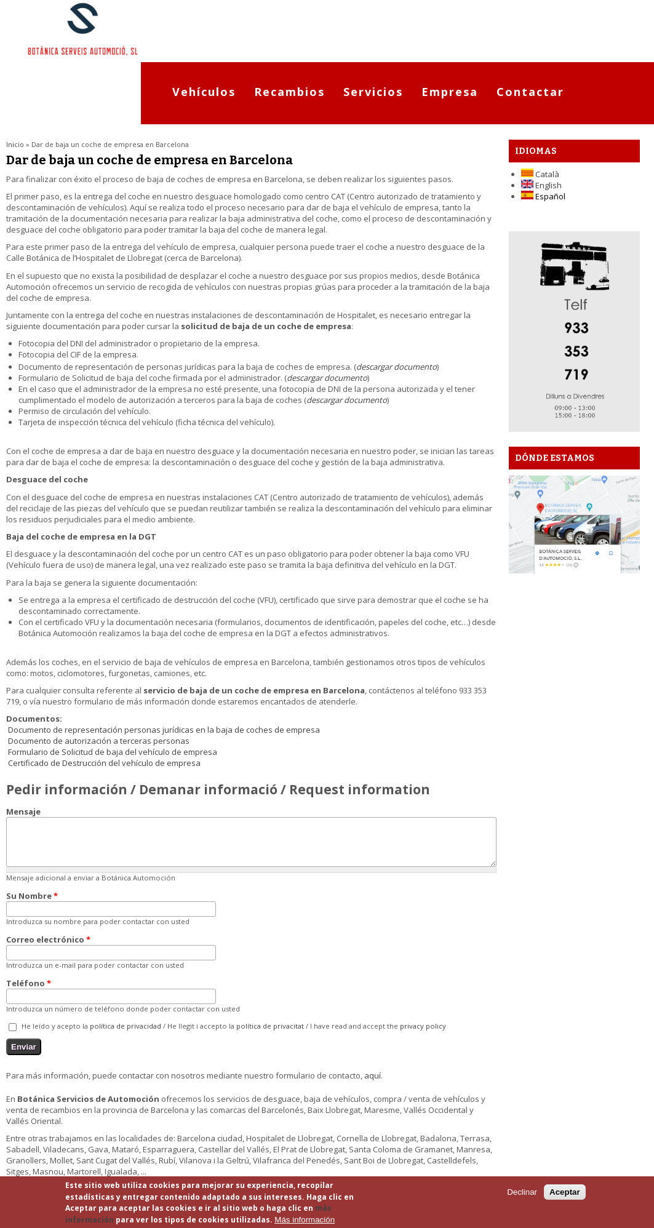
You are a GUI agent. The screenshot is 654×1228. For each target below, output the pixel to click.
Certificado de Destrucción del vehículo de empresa (104, 700)
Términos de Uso (195, 1154)
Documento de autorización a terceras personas (98, 678)
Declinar (522, 1192)
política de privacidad (125, 973)
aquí (372, 1022)
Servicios (388, 29)
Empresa (465, 29)
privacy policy (423, 973)
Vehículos (219, 29)
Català (540, 112)
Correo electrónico (48, 886)
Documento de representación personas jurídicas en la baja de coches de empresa (164, 667)
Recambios (304, 29)
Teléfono (28, 930)
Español (543, 134)
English (541, 123)
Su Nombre (32, 842)
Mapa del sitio (115, 1154)
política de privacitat (270, 973)
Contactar (546, 29)
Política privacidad (285, 1154)
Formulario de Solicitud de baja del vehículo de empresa (112, 689)
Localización (45, 1154)
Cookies (354, 1154)
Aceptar (564, 1192)
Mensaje (23, 749)
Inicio (15, 82)
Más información (304, 1219)
